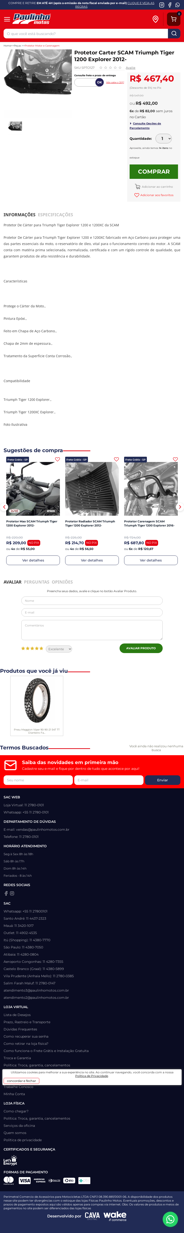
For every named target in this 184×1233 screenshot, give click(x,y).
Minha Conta (14, 1094)
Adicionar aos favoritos (156, 195)
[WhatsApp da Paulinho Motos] (177, 4)
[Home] (38, 19)
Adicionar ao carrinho (157, 186)
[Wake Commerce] (115, 1216)
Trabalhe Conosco (18, 1087)
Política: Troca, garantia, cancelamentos (37, 1065)
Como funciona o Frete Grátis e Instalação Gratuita (46, 1051)
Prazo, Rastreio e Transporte (27, 1022)
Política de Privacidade (91, 1076)
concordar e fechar (21, 1081)
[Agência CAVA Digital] (92, 1216)
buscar (174, 33)
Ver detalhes (33, 560)
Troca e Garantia (17, 1058)
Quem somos (15, 1133)
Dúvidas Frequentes (20, 1029)
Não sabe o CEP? (115, 82)
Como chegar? (16, 1111)
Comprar (154, 171)
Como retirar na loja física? (26, 1043)
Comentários (92, 630)
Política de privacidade (23, 1140)
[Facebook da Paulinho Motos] (169, 4)
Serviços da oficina (19, 1125)
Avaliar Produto (141, 648)
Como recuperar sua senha (26, 1036)
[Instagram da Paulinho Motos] (162, 4)
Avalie (130, 68)
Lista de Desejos (17, 1015)
